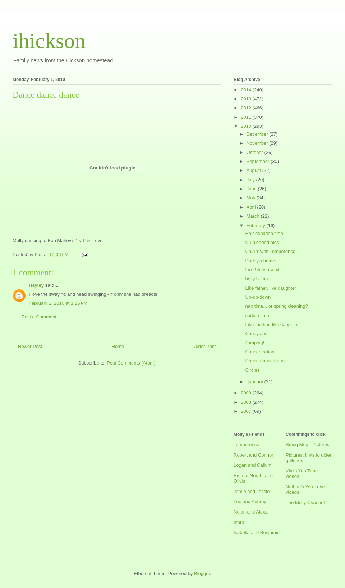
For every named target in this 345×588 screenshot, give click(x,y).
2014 (247, 89)
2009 (247, 392)
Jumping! (254, 342)
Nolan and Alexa (251, 512)
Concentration (259, 351)
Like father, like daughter (270, 288)
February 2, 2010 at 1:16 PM (58, 303)
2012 (247, 107)
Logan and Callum (253, 465)
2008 (247, 402)
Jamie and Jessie (252, 491)
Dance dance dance (266, 360)
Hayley (36, 285)
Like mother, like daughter (272, 324)
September (259, 161)
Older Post (205, 346)
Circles (252, 370)
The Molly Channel (305, 502)
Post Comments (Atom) (131, 363)
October (255, 152)
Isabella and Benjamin (257, 532)
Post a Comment (39, 317)
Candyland (256, 333)
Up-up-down (258, 297)
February (257, 225)
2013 (247, 98)
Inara (239, 522)
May (252, 197)
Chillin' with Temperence (270, 251)
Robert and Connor (253, 455)
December (258, 134)
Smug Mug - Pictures (307, 444)
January (255, 381)
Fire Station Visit (262, 269)
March (254, 216)
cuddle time (257, 315)
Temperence (246, 444)
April (252, 207)
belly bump (256, 278)
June (252, 188)
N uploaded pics (262, 242)
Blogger (202, 573)
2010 (247, 126)
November (258, 143)
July (251, 179)
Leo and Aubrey (250, 501)
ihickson (49, 41)
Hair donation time (264, 233)
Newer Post (30, 346)
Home (118, 346)
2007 (247, 411)
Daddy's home (260, 260)
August (254, 170)
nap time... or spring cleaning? (276, 306)
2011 (247, 117)
